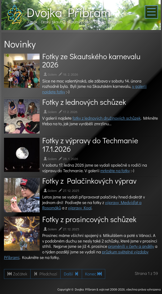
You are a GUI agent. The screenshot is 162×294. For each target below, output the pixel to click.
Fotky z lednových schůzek (84, 102)
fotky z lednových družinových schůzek (106, 118)
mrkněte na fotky (115, 170)
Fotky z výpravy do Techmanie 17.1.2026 (90, 144)
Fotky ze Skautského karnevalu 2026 (91, 60)
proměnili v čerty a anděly (131, 246)
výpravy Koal (80, 207)
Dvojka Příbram (68, 12)
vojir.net (104, 289)
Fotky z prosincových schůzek (89, 219)
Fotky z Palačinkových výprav (89, 181)
